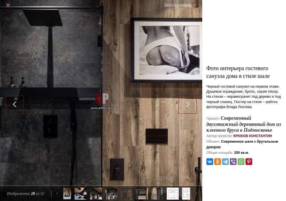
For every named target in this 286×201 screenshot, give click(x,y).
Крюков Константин (252, 136)
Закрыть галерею (177, 5)
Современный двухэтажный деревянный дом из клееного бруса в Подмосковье (243, 124)
